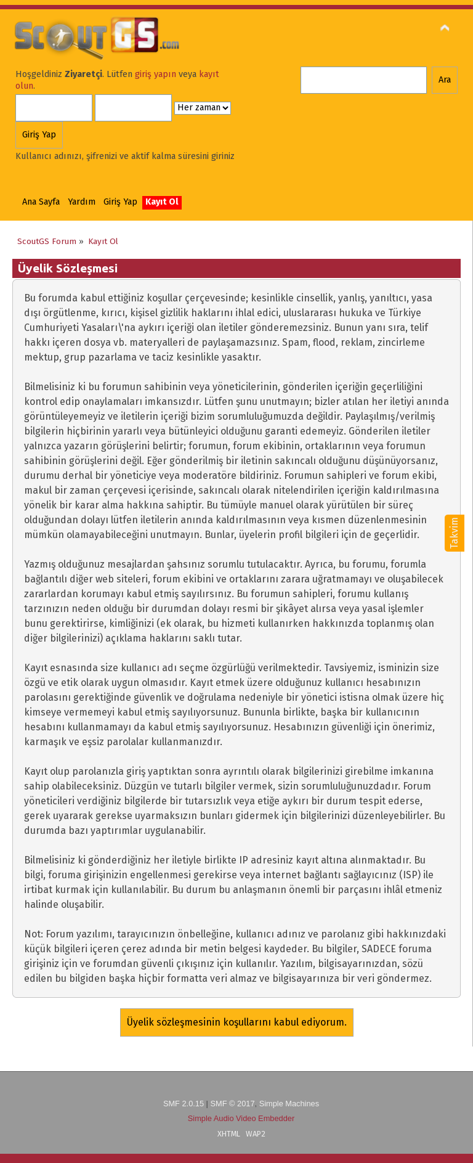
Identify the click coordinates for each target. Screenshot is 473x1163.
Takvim (454, 533)
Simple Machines (289, 1103)
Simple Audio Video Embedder (241, 1118)
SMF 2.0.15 (183, 1103)
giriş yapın (155, 74)
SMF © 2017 (232, 1103)
